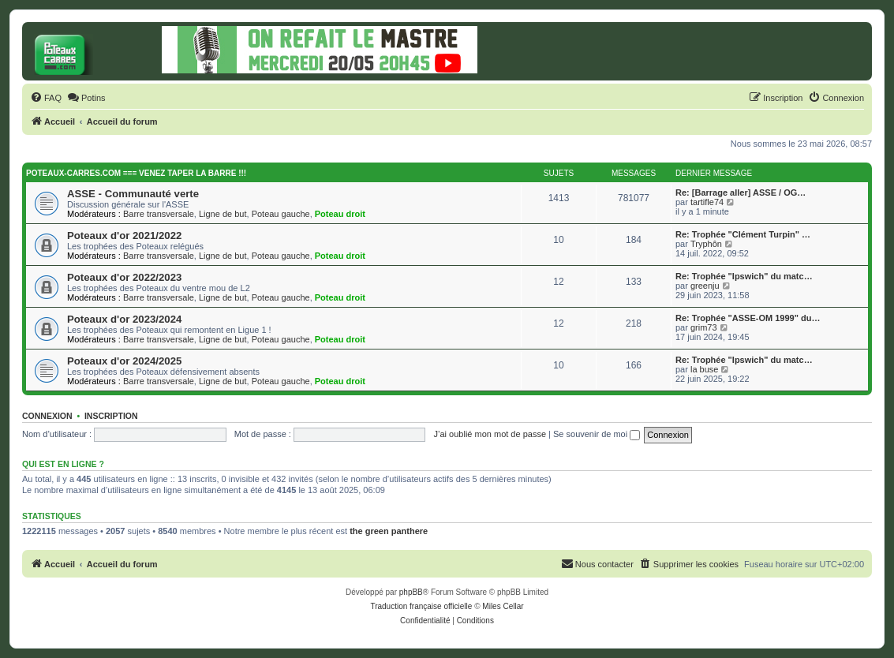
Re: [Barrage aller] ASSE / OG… (740, 192)
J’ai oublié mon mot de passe (490, 434)
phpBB (411, 592)
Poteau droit (340, 214)
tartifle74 (707, 202)
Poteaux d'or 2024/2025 (124, 361)
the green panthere (389, 531)
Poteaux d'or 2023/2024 (124, 319)
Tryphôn (706, 244)
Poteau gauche (281, 214)
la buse (704, 369)
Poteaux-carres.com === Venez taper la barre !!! (136, 173)
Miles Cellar (502, 606)
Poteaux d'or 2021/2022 (124, 235)
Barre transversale (158, 214)
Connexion (47, 416)
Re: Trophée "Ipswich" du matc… (744, 276)
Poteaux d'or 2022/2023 (124, 277)
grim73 (703, 327)
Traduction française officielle (421, 606)
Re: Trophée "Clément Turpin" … (742, 234)
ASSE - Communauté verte (133, 194)
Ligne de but (223, 214)
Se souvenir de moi (596, 434)
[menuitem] (46, 97)
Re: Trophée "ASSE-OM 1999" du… (747, 318)
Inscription (111, 416)
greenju (705, 285)
